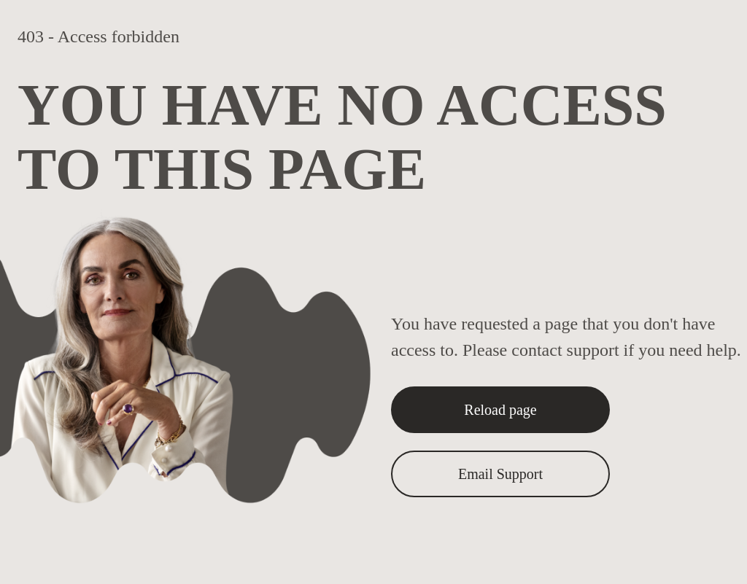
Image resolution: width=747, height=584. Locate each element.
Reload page (500, 410)
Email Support (500, 474)
